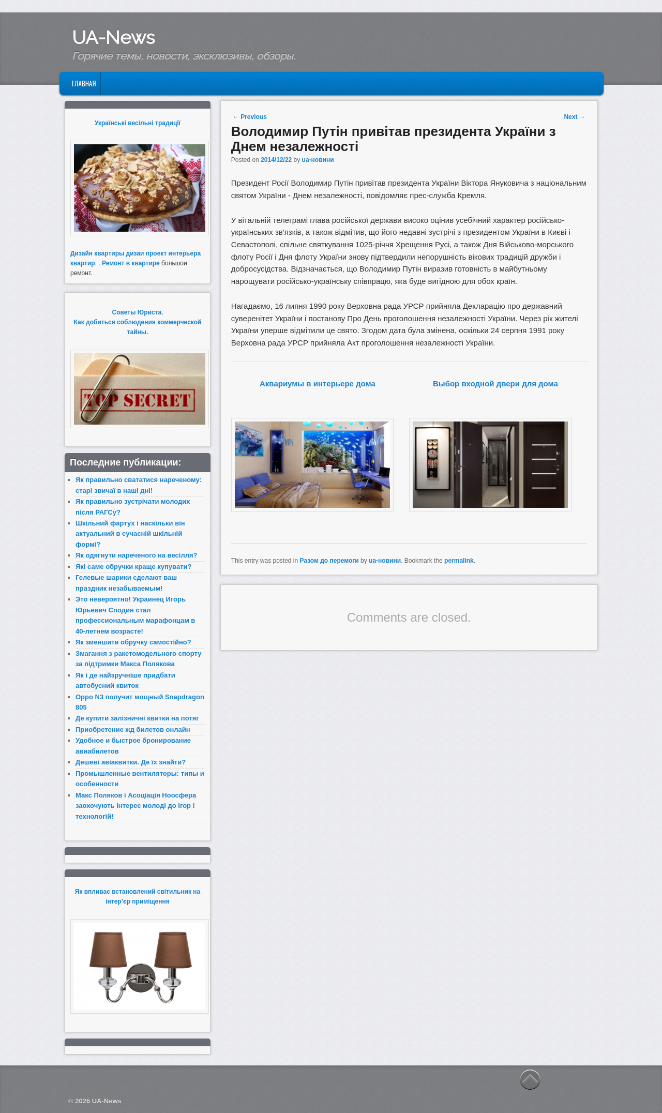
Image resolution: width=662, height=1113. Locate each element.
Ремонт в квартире (131, 263)
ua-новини (318, 159)
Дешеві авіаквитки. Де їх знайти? (131, 762)
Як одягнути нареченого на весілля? (136, 555)
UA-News (113, 37)
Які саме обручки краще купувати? (133, 566)
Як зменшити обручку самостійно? (133, 642)
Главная (84, 83)
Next (574, 117)
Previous (250, 117)
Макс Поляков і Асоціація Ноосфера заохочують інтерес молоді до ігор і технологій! (136, 805)
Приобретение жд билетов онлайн (133, 729)
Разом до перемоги (329, 560)
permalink (459, 560)
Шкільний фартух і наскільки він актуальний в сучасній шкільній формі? (130, 533)
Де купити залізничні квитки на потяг (137, 718)
